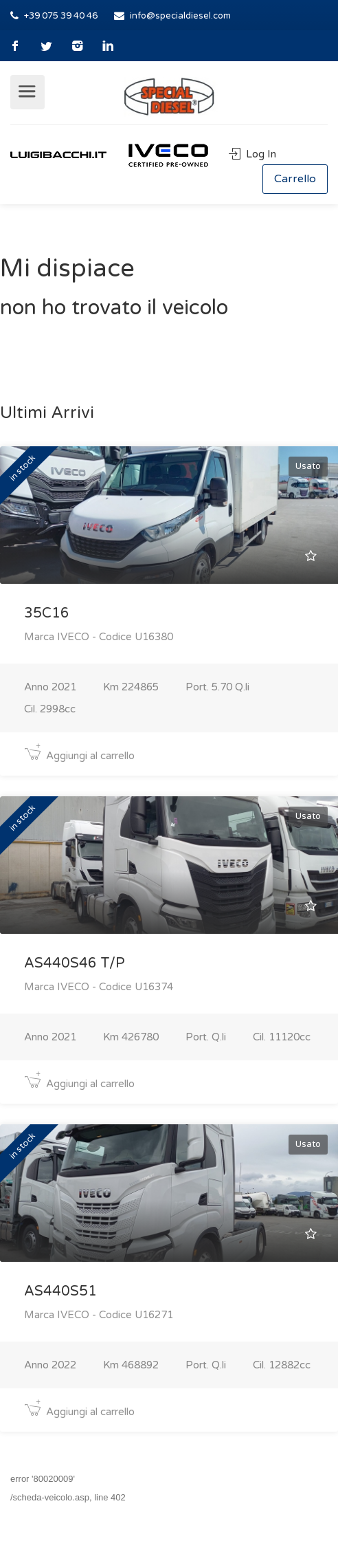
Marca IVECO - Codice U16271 (98, 1315)
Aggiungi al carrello (79, 756)
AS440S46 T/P (74, 963)
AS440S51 (60, 1291)
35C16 (46, 613)
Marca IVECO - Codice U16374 (98, 987)
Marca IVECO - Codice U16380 (98, 637)
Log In (252, 154)
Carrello (295, 179)
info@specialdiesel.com (180, 15)
